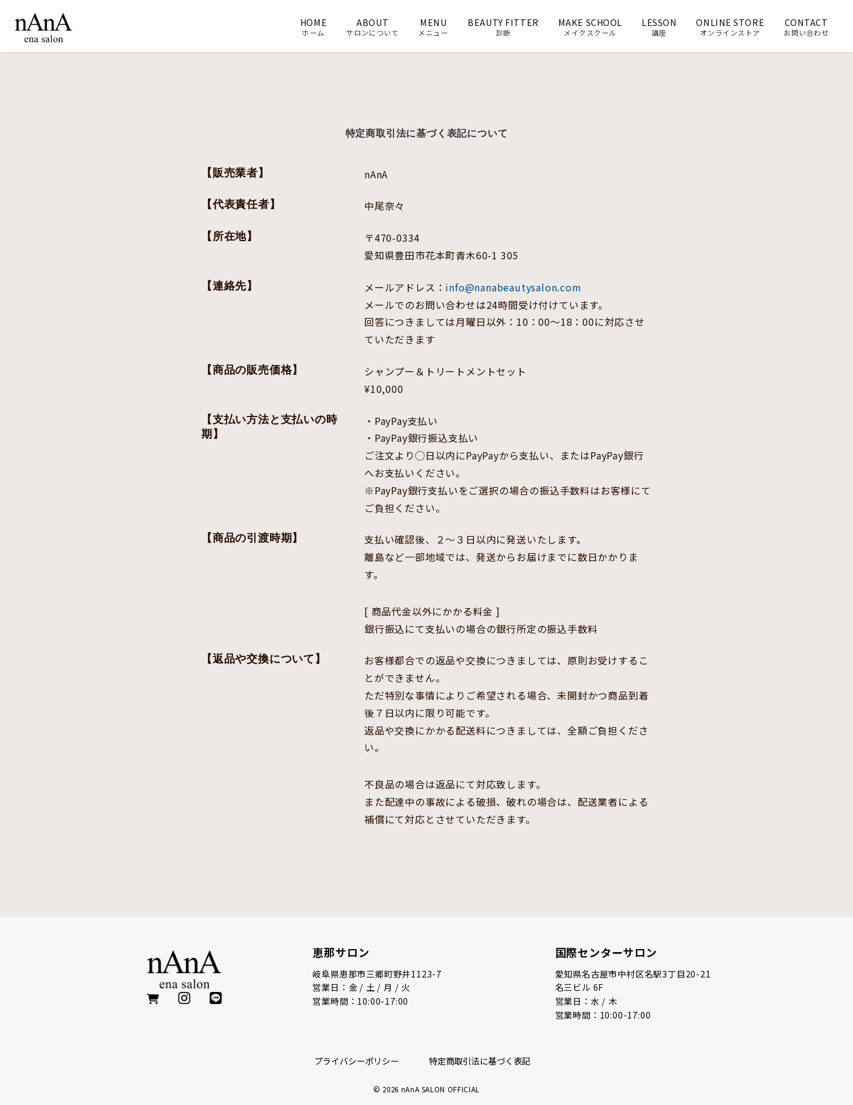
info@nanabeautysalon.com (513, 287)
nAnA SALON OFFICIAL (440, 1089)
